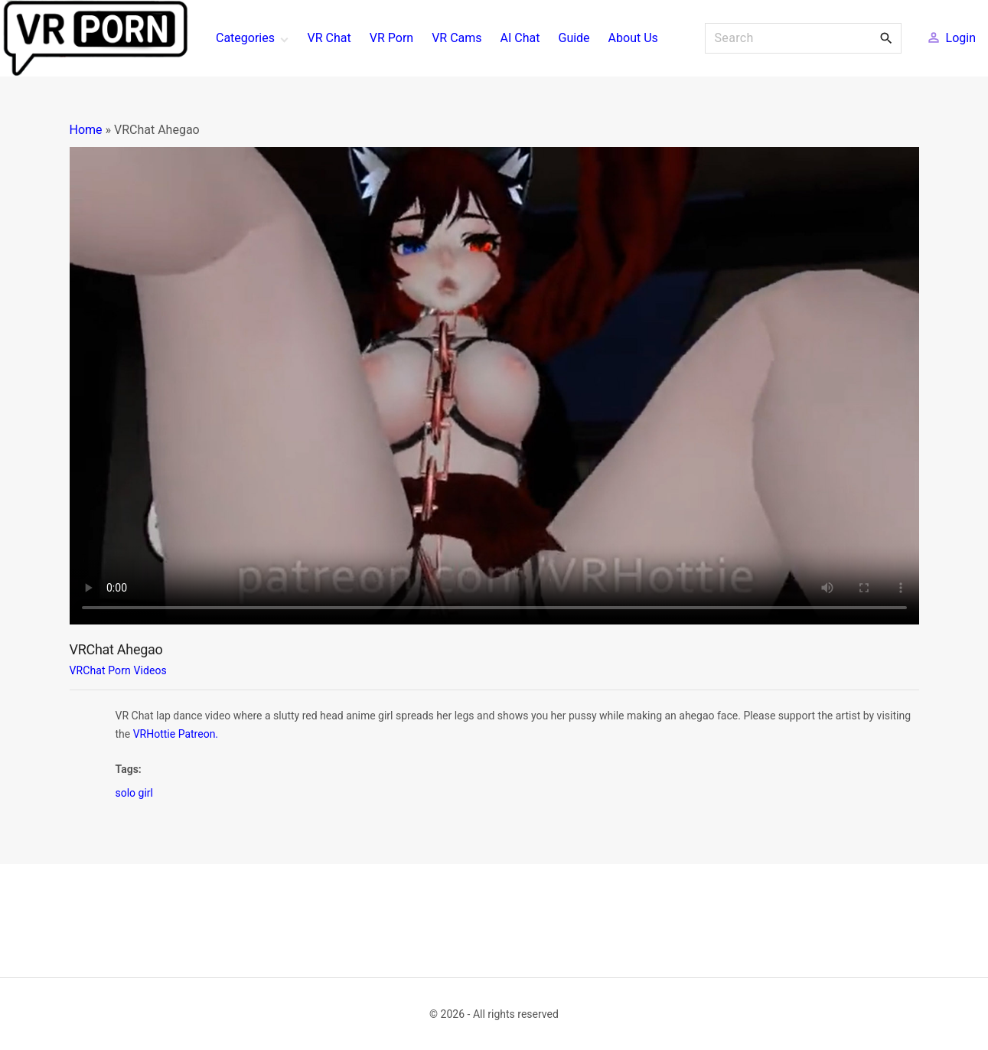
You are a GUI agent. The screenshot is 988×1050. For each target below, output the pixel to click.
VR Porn (391, 38)
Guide (573, 38)
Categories (245, 38)
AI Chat (520, 38)
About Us (633, 38)
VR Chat (329, 38)
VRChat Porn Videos (118, 670)
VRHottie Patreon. (175, 734)
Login (961, 38)
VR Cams (456, 38)
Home (86, 129)
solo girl (135, 793)
